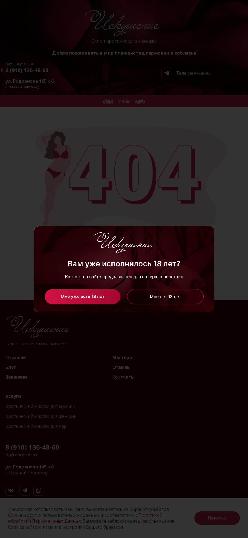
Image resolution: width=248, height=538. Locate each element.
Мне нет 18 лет (165, 296)
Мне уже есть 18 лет (82, 296)
